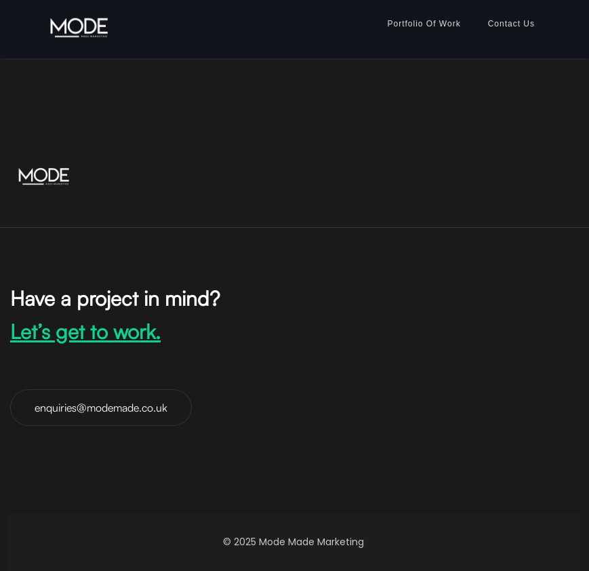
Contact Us (511, 23)
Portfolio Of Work (424, 23)
